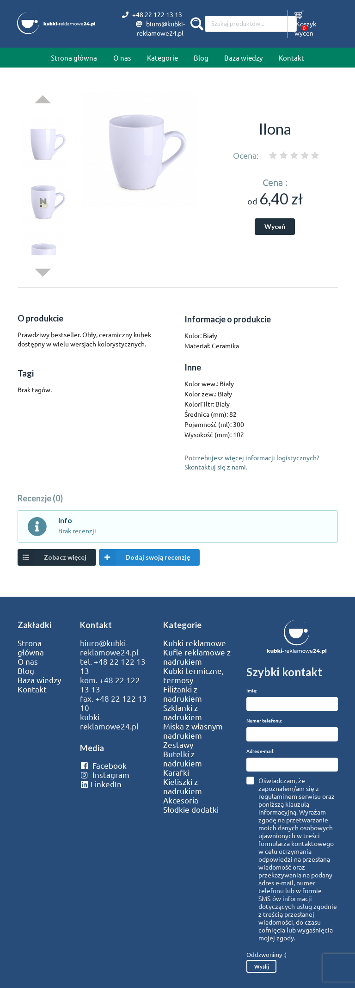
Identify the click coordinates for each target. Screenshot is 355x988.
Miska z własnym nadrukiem (193, 731)
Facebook (103, 765)
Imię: (251, 690)
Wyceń (274, 226)
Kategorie (162, 57)
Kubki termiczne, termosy (193, 675)
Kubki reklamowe (194, 643)
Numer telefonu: (264, 720)
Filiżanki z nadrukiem (182, 694)
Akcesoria (180, 800)
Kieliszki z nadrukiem (182, 786)
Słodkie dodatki (191, 809)
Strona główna (74, 57)
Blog (201, 57)
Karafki (176, 772)
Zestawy (178, 744)
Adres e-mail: (260, 750)
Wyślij (261, 966)
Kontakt (291, 57)
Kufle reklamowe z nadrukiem (197, 657)
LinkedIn (101, 784)
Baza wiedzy (243, 57)
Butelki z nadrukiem (182, 758)
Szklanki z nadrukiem (182, 712)
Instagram (104, 774)
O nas (122, 57)
